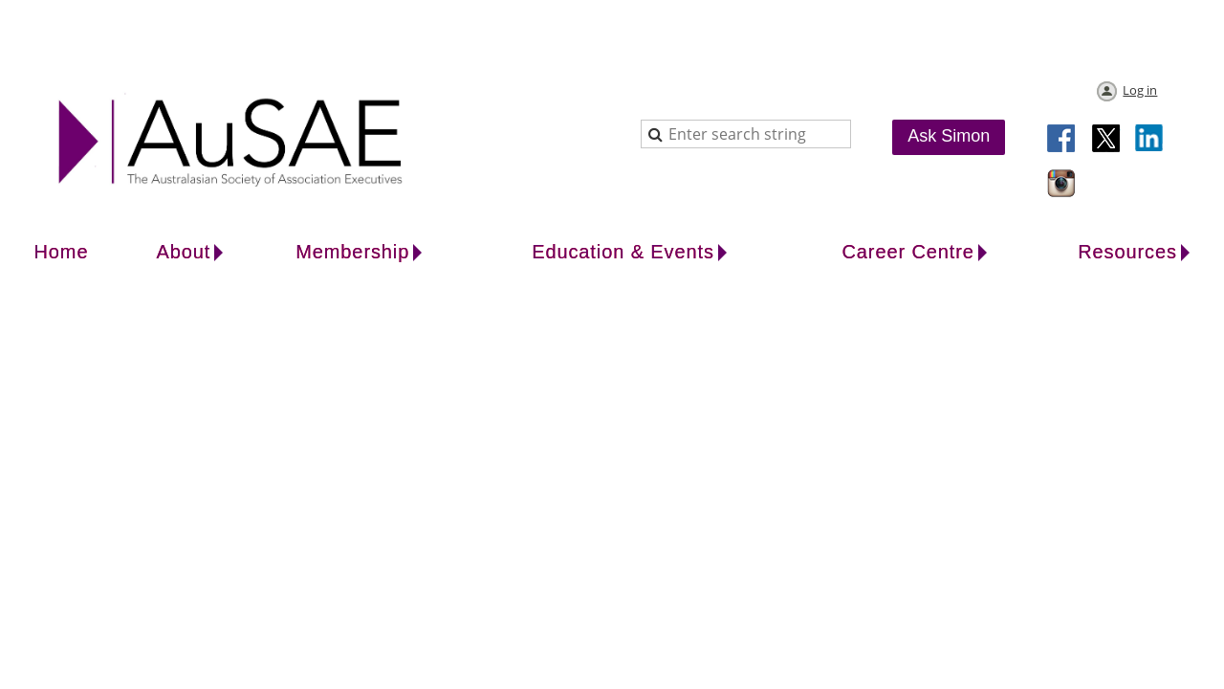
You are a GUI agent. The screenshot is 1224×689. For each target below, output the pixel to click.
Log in (1140, 90)
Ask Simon (948, 135)
